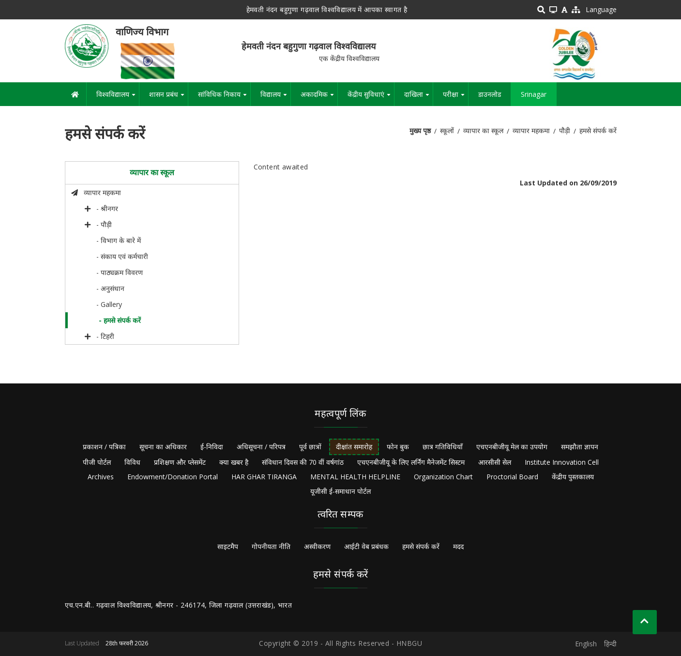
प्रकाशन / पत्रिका (104, 446)
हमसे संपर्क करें (420, 546)
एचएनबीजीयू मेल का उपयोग (511, 446)
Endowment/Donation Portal (172, 476)
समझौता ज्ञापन (579, 446)
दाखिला (418, 98)
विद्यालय (275, 98)
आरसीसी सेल (494, 462)
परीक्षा (455, 98)
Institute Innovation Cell (562, 462)
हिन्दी (610, 643)
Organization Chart (443, 476)
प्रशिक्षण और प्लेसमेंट (180, 462)
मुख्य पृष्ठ (420, 130)
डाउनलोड (489, 94)
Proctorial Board (512, 476)
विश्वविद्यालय (117, 98)
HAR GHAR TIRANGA (264, 476)
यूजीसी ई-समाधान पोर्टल (340, 491)
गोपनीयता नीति (271, 546)
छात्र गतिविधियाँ (443, 446)
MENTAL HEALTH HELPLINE (355, 476)
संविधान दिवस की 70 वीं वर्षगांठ (303, 462)
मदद (458, 546)
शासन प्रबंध (168, 98)
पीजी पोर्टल (97, 462)
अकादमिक (319, 98)
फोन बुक (398, 446)
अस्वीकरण (317, 546)
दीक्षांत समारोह (354, 446)
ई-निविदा (211, 446)
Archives (101, 476)
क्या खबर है (233, 462)
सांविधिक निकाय (224, 98)
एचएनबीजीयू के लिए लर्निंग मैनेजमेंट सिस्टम (411, 462)
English (586, 643)
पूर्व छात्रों (310, 446)
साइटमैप (227, 546)
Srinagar (533, 94)
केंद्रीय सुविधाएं (371, 98)
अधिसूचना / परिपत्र (261, 446)
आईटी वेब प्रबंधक (366, 546)
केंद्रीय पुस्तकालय (573, 476)
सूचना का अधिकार (163, 446)
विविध (132, 462)
